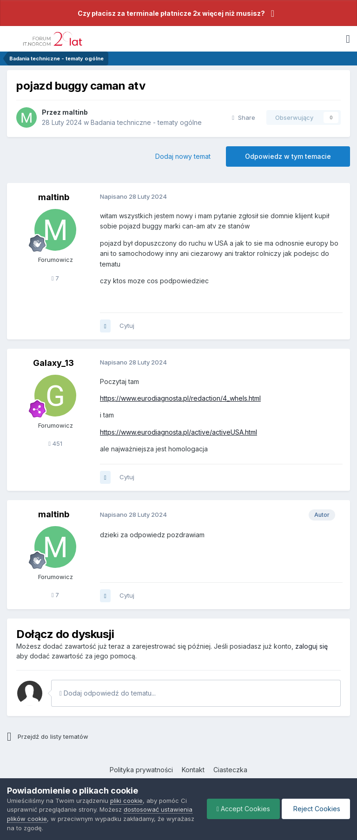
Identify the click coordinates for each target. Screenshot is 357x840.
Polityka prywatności (141, 770)
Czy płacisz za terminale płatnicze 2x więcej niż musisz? (171, 13)
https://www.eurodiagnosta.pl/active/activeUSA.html (178, 432)
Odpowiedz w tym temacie (288, 156)
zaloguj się (311, 646)
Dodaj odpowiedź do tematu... (108, 693)
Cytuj (126, 325)
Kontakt (193, 770)
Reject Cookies (315, 809)
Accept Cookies (243, 809)
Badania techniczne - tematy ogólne (146, 122)
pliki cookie (126, 800)
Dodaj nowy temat (183, 156)
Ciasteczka (230, 770)
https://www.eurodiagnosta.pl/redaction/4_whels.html (180, 398)
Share (243, 117)
